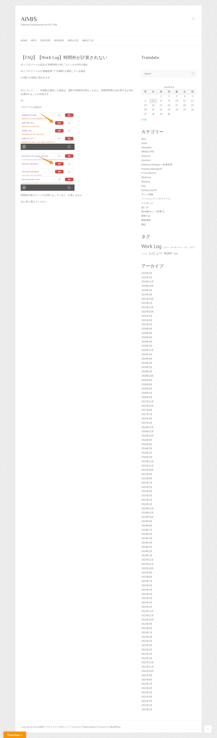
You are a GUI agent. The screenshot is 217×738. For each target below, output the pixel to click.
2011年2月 (146, 705)
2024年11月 (147, 281)
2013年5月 (146, 589)
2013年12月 (147, 559)
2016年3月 (146, 448)
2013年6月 (146, 585)
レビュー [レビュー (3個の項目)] (155, 253)
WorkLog (145, 181)
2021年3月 (146, 324)
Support (45, 40)
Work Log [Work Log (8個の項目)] (151, 246)
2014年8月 (146, 525)
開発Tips (146, 215)
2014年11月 (147, 512)
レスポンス (147, 203)
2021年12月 (147, 307)
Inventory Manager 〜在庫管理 (156, 164)
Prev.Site (73, 40)
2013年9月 (146, 572)
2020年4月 (146, 337)
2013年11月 (147, 564)
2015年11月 (147, 465)
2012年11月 (147, 615)
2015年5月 (146, 487)
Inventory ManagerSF (151, 168)
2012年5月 (146, 641)
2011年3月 (146, 701)
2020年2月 (146, 345)
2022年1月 (146, 303)
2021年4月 (146, 320)
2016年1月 (146, 457)
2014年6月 (146, 534)
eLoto (144, 143)
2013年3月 (146, 598)
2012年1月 (146, 658)
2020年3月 (146, 341)
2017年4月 (146, 418)
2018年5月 (146, 392)
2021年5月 (146, 315)
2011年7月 (146, 683)
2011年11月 (147, 666)
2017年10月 (147, 405)
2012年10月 (147, 619)
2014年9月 (146, 521)
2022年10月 (147, 298)
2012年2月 (146, 653)
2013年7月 (146, 581)
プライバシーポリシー (57, 726)
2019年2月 (146, 367)
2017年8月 (146, 410)
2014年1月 (146, 555)
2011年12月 (147, 662)
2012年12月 (147, 611)
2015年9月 (146, 474)
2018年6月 (146, 388)
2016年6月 (146, 444)
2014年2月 (146, 551)
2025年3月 (146, 273)
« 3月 (144, 119)
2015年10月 (147, 469)
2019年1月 (146, 371)
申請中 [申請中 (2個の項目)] (168, 253)
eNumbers (146, 147)
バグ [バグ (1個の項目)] (186, 247)
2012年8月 (146, 628)
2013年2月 (146, 602)
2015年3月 (146, 495)
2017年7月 (146, 414)
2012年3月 (146, 649)
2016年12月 (147, 427)
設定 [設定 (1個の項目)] (176, 253)
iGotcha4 (146, 160)
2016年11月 (147, 431)
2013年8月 (146, 576)
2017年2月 (146, 422)
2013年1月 (146, 606)
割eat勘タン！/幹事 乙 (153, 211)
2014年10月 (147, 516)
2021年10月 (147, 311)
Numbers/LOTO (149, 190)
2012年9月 (146, 623)
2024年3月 (146, 290)
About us (88, 40)
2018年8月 (146, 384)
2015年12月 (147, 461)
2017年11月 (147, 401)
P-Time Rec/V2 (148, 173)
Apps (34, 40)
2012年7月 (146, 632)
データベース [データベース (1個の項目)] (176, 247)
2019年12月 (147, 350)
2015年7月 (146, 482)
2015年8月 (146, 478)
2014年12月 (147, 508)
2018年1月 (146, 397)
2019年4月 (146, 358)
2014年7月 (146, 529)
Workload (146, 177)
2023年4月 (146, 294)
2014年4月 (146, 542)
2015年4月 (146, 491)
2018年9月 (146, 380)
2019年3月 (146, 363)
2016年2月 (146, 452)
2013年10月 (147, 568)
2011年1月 (146, 709)
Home (24, 40)
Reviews (59, 40)
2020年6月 (146, 333)
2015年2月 (146, 499)
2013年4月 (146, 594)
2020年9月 (146, 328)
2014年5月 (146, 538)
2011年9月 (146, 675)
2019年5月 (146, 354)
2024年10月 (147, 285)
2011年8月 (146, 679)
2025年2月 (146, 277)
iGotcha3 (146, 155)
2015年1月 (146, 504)
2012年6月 (146, 636)
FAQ (143, 186)
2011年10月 (147, 671)
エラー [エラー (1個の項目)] (166, 247)
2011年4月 (146, 696)
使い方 (144, 207)
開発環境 (146, 220)
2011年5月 (146, 692)
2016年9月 (146, 440)
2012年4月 (146, 645)
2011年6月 (146, 688)
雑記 (143, 224)
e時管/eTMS (147, 151)
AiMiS (29, 18)
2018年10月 (147, 375)
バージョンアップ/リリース (155, 198)
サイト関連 (147, 194)
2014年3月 (146, 547)
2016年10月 (147, 435)
